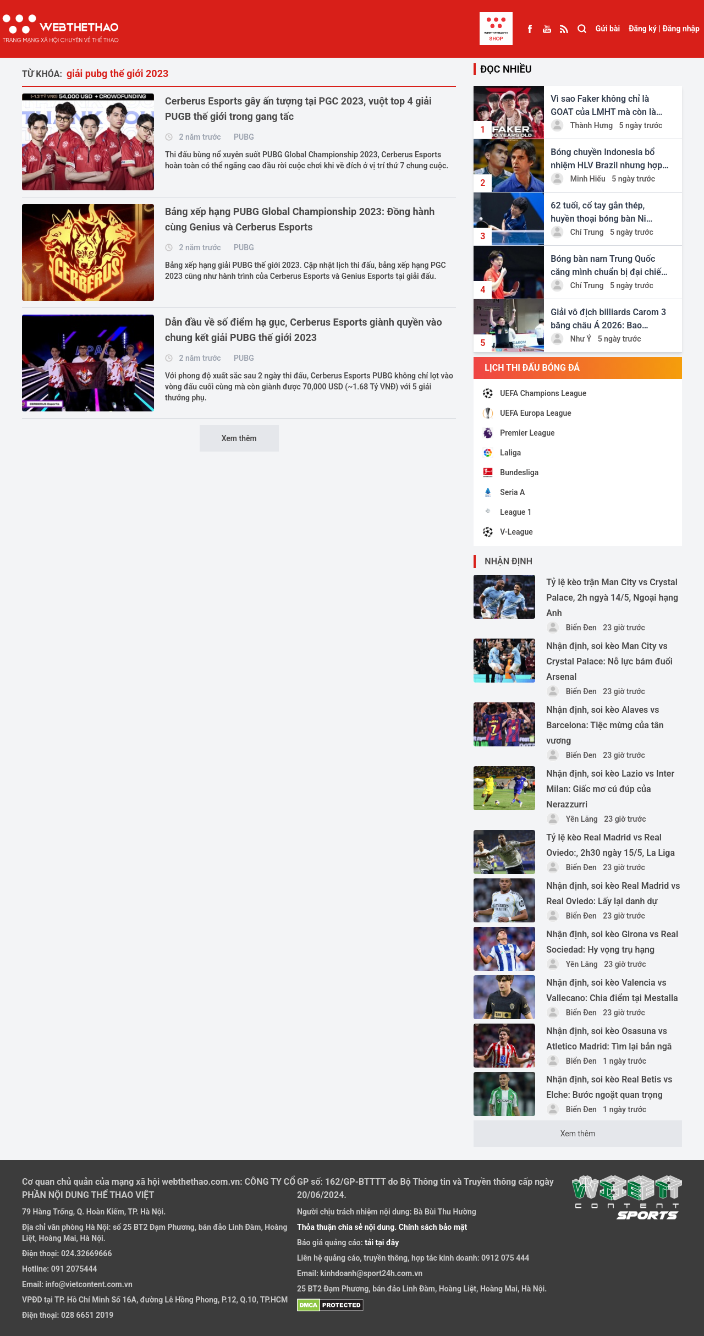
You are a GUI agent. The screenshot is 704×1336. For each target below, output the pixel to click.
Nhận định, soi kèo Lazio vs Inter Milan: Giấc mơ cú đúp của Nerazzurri (610, 789)
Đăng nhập (681, 28)
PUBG (244, 137)
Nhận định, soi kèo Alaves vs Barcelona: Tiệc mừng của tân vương (604, 725)
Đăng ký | (645, 28)
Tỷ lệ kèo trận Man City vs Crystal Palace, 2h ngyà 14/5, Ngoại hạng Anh (612, 597)
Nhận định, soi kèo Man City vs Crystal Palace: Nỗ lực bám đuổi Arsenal (609, 661)
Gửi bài (608, 28)
